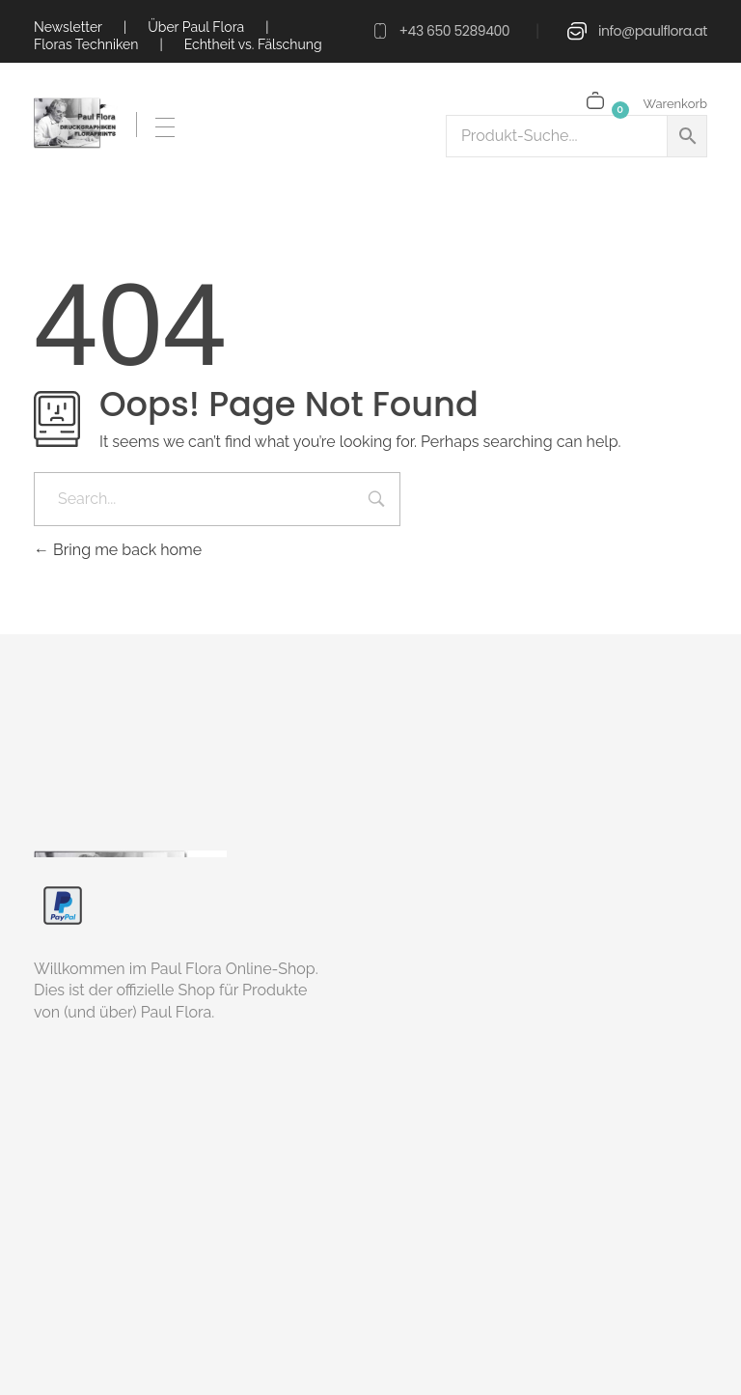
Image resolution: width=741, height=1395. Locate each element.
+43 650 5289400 (454, 31)
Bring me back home (118, 550)
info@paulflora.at (652, 31)
